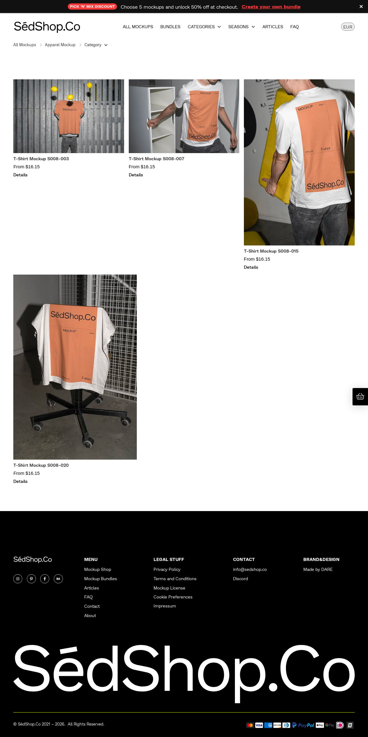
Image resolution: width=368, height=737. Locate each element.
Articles (272, 26)
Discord (240, 578)
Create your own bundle (271, 6)
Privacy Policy (167, 569)
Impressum (165, 605)
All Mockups (138, 26)
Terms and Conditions (175, 578)
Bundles (170, 26)
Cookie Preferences (173, 596)
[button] (205, 26)
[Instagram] (17, 578)
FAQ (294, 26)
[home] (46, 26)
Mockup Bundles (100, 578)
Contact (92, 606)
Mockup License (169, 587)
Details (20, 174)
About (90, 615)
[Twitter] (31, 578)
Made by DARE (318, 569)
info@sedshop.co (250, 569)
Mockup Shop (97, 569)
